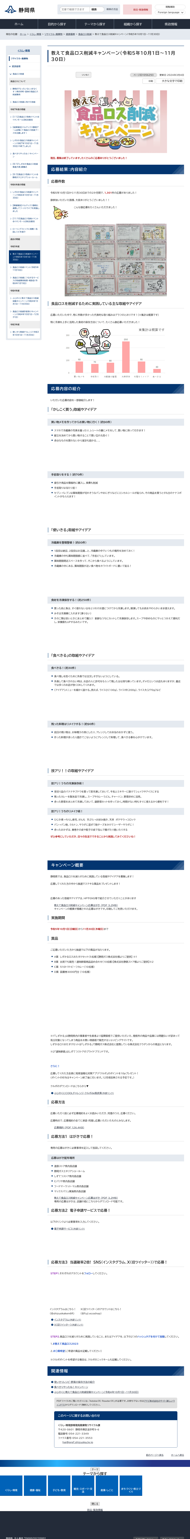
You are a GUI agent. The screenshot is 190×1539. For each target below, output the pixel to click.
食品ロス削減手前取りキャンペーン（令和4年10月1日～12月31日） (26, 314)
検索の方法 (112, 9)
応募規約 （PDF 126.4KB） (70, 1127)
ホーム (19, 24)
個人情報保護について (53, 1513)
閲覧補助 (170, 7)
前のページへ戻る (155, 1455)
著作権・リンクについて (19, 1513)
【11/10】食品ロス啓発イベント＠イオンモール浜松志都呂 (25, 220)
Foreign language (168, 12)
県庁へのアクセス (170, 1495)
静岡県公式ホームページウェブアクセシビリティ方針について (105, 1513)
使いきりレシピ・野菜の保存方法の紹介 (74, 1382)
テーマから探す (94, 24)
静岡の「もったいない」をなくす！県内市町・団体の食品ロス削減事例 (25, 92)
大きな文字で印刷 (172, 81)
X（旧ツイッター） (70, 1325)
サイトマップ (170, 1513)
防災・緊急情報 (140, 10)
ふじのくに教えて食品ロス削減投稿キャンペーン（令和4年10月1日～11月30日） (96, 1392)
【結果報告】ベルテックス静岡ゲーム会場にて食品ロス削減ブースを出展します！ (26, 130)
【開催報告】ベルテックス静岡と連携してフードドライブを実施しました (26, 208)
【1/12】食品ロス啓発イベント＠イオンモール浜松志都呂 (26, 118)
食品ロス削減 (84, 34)
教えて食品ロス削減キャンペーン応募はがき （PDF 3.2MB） (87, 905)
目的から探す (57, 24)
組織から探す (133, 24)
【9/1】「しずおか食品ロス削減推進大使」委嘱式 (25, 165)
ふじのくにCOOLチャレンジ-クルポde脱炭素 (85, 1093)
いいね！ (86, 75)
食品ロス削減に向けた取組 (24, 102)
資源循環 (70, 34)
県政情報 (171, 24)
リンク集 (149, 1513)
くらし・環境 (35, 34)
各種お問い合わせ (144, 1495)
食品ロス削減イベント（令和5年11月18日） (26, 268)
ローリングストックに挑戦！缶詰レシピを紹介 (25, 230)
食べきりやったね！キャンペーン (71, 1387)
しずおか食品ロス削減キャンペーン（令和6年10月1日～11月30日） (25, 195)
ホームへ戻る (177, 1455)
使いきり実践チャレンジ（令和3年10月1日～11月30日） (26, 333)
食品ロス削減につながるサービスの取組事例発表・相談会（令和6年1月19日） (26, 280)
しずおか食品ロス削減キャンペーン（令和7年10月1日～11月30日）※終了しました (25, 143)
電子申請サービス (70, 1229)
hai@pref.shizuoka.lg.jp (77, 1442)
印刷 (151, 81)
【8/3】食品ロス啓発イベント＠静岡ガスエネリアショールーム (25, 175)
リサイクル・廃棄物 (53, 34)
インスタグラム (69, 1320)
